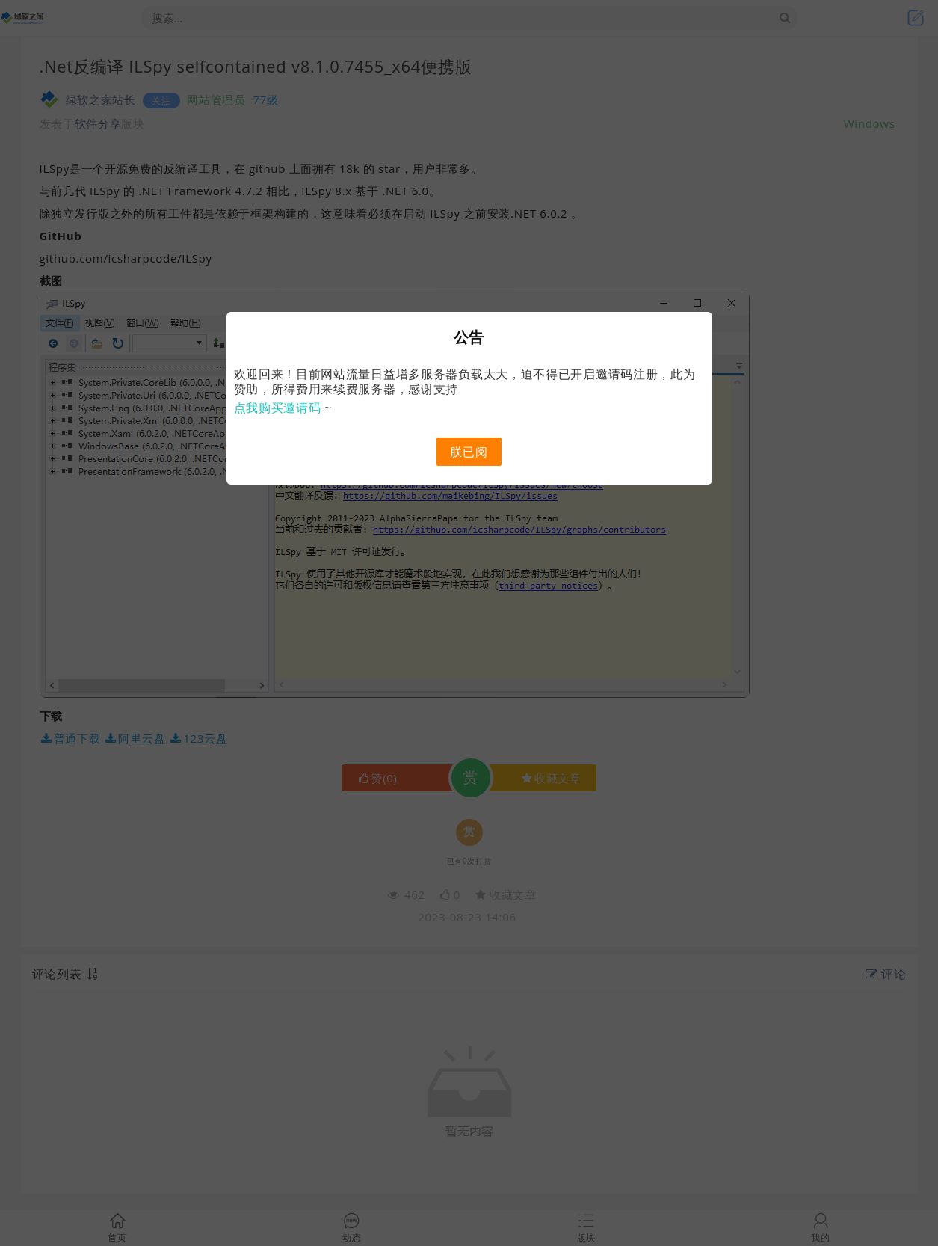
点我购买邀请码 (277, 407)
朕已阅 (468, 452)
